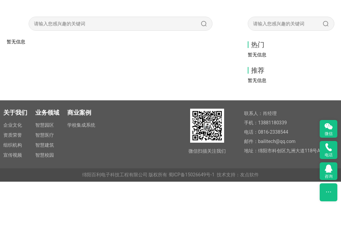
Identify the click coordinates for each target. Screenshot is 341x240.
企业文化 (12, 125)
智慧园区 (44, 125)
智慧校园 (44, 155)
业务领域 (47, 112)
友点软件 (249, 174)
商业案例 (79, 112)
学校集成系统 (81, 125)
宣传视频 (12, 155)
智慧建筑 (44, 145)
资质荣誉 (12, 135)
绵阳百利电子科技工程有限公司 (115, 174)
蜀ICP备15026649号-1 (191, 174)
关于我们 (15, 112)
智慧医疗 (44, 135)
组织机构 (12, 145)
